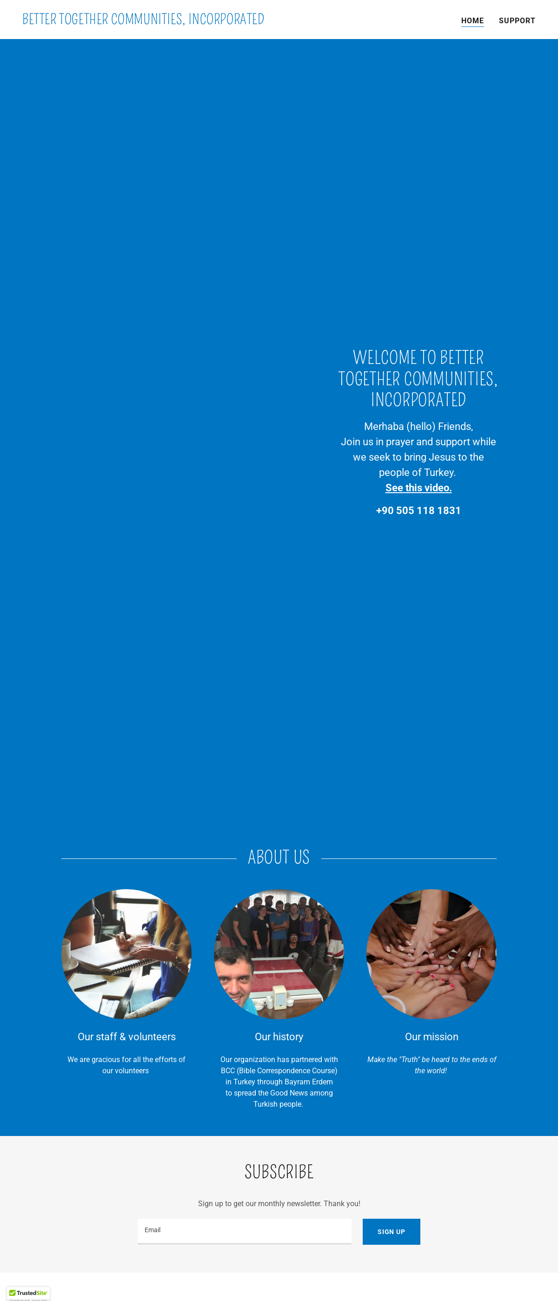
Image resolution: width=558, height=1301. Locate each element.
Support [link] (517, 20)
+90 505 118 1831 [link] (418, 510)
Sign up (391, 1231)
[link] (143, 21)
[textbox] (245, 1232)
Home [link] (472, 20)
